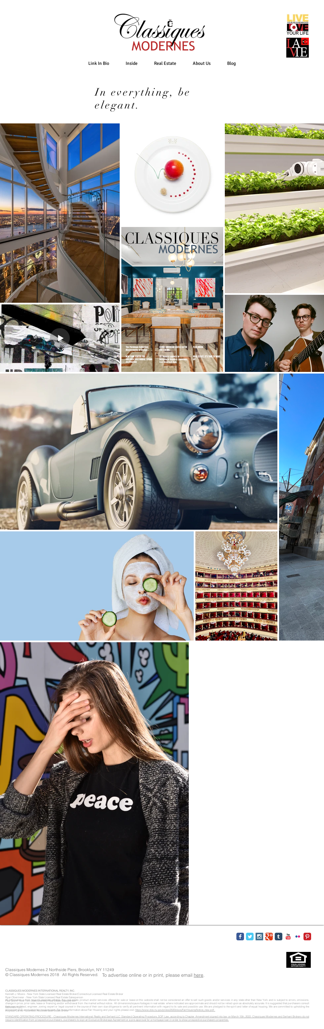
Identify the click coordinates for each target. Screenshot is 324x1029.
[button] (131, 63)
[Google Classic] (269, 936)
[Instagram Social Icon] (259, 936)
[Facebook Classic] (240, 936)
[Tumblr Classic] (278, 936)
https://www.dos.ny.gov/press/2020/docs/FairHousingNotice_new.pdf (175, 1009)
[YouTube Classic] (288, 936)
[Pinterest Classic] (307, 936)
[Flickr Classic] (298, 936)
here (198, 975)
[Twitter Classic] (250, 936)
